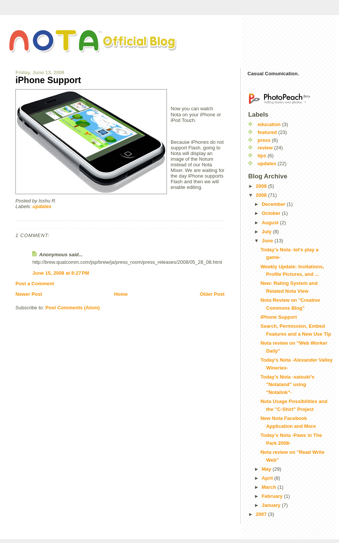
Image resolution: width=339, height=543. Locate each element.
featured (267, 132)
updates (42, 206)
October (272, 213)
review (265, 148)
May (267, 469)
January (272, 505)
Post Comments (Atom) (73, 307)
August (271, 222)
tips (262, 155)
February (273, 496)
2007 (262, 514)
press (264, 140)
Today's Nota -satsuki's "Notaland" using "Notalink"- (287, 384)
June (268, 240)
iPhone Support (48, 80)
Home (121, 294)
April (268, 478)
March (270, 487)
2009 (262, 186)
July (267, 231)
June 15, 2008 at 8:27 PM (60, 273)
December (274, 204)
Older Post (212, 294)
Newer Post (28, 294)
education (269, 124)
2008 (262, 195)
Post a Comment (34, 283)
